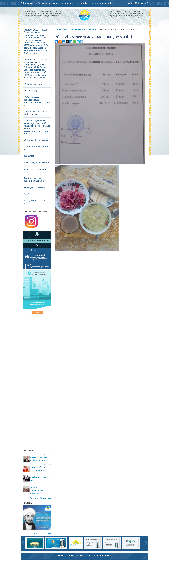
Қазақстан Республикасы (37, 201)
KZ (131, 3)
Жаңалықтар (30, 3)
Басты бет (61, 29)
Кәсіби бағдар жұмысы (36, 162)
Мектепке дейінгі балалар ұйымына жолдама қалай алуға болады (36, 257)
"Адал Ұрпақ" (31, 91)
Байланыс (104, 3)
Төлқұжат (30, 156)
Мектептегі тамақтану (37, 140)
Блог (112, 3)
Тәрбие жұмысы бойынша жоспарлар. (36, 179)
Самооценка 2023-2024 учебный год (35, 112)
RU (135, 3)
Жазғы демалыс (33, 84)
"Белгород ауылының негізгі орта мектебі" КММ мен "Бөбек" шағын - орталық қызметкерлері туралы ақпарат (37, 127)
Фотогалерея (91, 3)
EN (138, 3)
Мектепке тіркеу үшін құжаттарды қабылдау (37, 266)
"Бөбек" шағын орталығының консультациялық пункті (37, 101)
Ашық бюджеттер (47, 3)
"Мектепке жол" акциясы (37, 148)
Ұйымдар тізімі (37, 250)
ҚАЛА (27, 194)
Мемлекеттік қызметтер (70, 3)
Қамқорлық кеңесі (34, 187)
